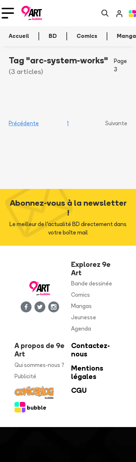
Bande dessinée (91, 283)
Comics (80, 294)
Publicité (25, 376)
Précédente (24, 123)
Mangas (81, 306)
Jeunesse (83, 317)
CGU (79, 390)
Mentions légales (87, 372)
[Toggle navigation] (8, 13)
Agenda (81, 328)
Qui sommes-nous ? (39, 365)
